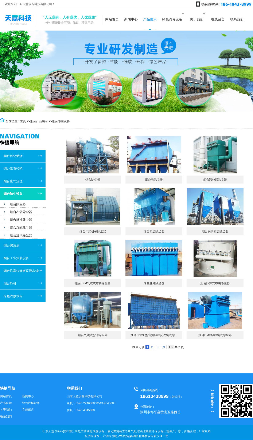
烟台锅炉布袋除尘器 (215, 231)
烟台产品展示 (39, 121)
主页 (23, 121)
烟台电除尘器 (154, 179)
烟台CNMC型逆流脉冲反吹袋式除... (154, 335)
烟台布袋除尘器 (154, 231)
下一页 (160, 347)
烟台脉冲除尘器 (154, 283)
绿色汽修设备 (13, 296)
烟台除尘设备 (61, 121)
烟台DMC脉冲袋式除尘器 (215, 335)
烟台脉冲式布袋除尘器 (215, 283)
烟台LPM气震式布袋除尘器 (93, 283)
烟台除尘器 (92, 179)
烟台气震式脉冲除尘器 (93, 335)
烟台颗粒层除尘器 (215, 179)
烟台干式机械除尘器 (92, 231)
